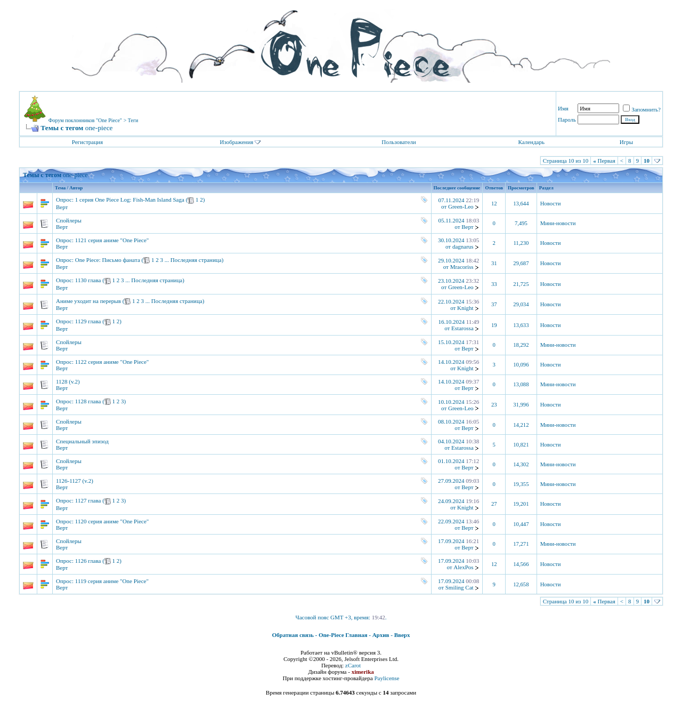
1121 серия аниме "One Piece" (112, 240)
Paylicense (386, 678)
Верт (62, 207)
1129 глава (88, 321)
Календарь (531, 142)
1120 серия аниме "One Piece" (112, 521)
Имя (563, 108)
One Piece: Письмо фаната (107, 260)
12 (494, 203)
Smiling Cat (459, 587)
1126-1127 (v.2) (74, 480)
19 (494, 325)
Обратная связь (293, 635)
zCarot (353, 665)
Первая (604, 160)
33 (494, 284)
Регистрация (87, 142)
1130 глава (88, 280)
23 (494, 405)
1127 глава (88, 500)
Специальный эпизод (82, 441)
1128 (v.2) (68, 381)
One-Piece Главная (343, 635)
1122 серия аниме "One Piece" (112, 362)
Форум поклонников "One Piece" (85, 120)
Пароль (567, 119)
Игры (626, 142)
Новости (550, 203)
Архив (380, 635)
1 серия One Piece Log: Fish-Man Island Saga (129, 199)
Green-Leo (461, 206)
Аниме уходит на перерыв (88, 301)
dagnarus (463, 246)
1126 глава (88, 560)
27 (494, 504)
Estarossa (462, 328)
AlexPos (463, 567)
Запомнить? (642, 109)
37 (494, 304)
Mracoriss (462, 267)
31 (494, 263)
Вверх (402, 635)
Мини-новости (558, 223)
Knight (465, 308)
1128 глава (88, 401)
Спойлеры (69, 220)
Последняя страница (196, 260)
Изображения (236, 142)
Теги (133, 120)
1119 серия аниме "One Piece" (112, 581)
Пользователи (398, 142)
